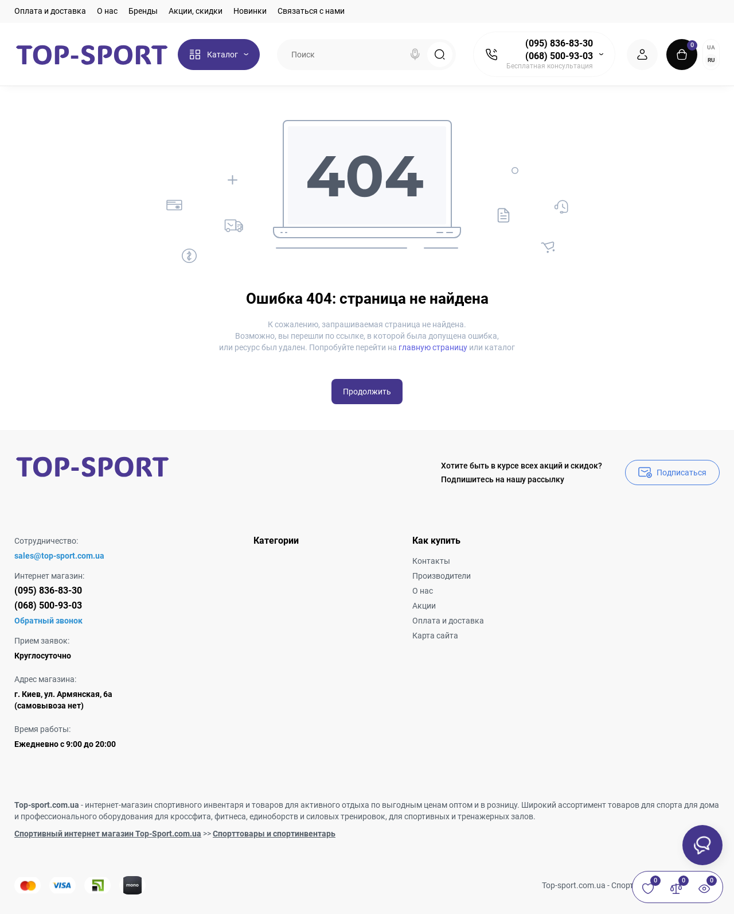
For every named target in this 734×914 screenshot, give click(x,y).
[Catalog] (219, 54)
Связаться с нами (311, 11)
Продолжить (367, 391)
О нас (107, 11)
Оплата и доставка (50, 11)
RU (711, 60)
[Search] (415, 54)
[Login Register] (642, 54)
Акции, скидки (195, 11)
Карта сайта (435, 635)
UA (711, 47)
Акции (424, 605)
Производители (441, 575)
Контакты (431, 561)
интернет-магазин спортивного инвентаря (164, 805)
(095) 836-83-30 (559, 43)
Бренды (143, 11)
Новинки (250, 11)
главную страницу (433, 347)
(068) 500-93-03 (559, 56)
